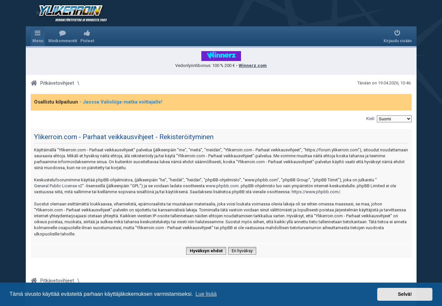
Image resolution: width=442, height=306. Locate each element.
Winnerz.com (253, 65)
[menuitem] (62, 36)
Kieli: (370, 118)
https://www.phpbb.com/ (316, 191)
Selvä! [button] (405, 294)
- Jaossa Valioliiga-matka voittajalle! (120, 102)
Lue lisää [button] (206, 294)
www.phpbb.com (222, 185)
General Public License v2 (58, 185)
